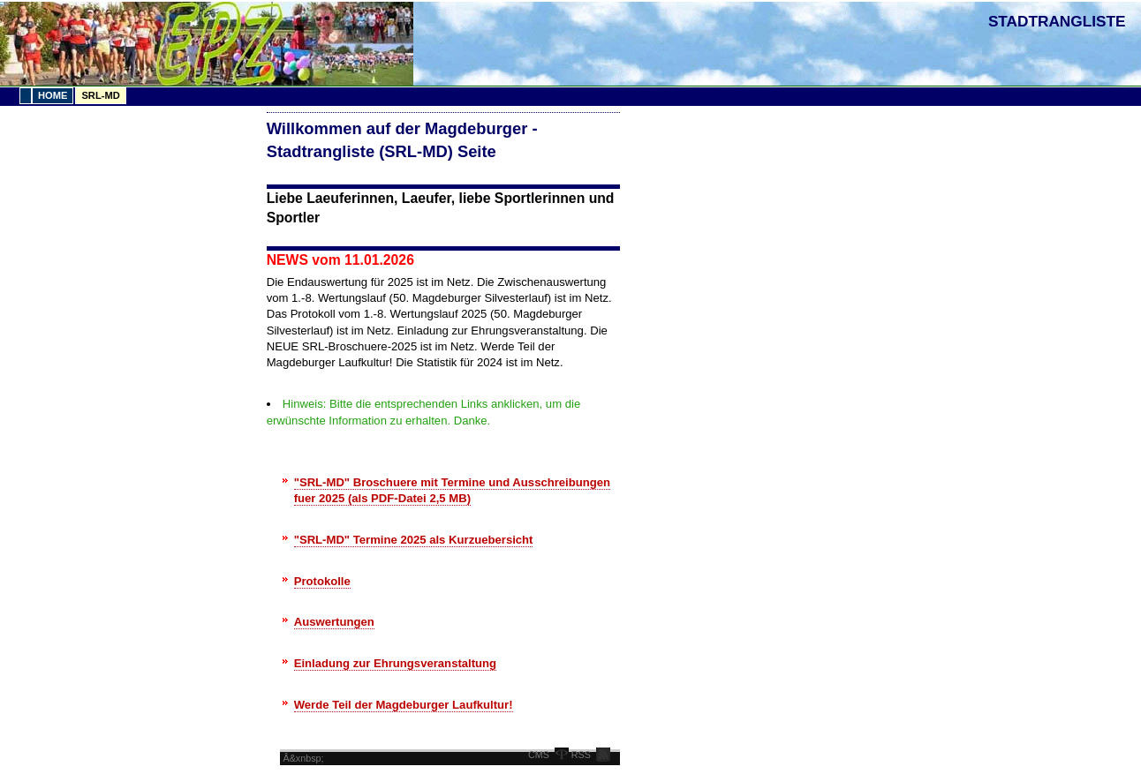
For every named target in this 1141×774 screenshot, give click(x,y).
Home (52, 95)
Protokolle (322, 581)
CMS (538, 754)
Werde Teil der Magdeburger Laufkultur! (403, 704)
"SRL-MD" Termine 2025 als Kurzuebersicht (413, 539)
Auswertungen (334, 621)
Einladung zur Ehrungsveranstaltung (395, 663)
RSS (581, 754)
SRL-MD (100, 95)
